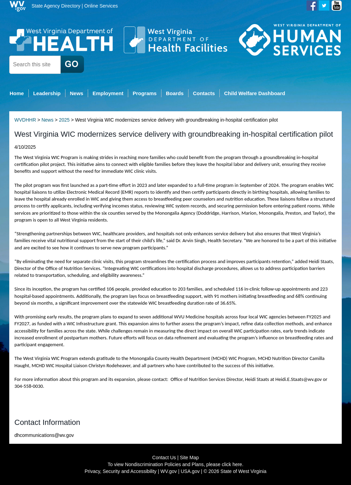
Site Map (189, 457)
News (47, 120)
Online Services (101, 6)
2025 (64, 120)
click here (232, 464)
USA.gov (190, 471)
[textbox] (35, 65)
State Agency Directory (56, 6)
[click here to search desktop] (72, 64)
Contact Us (164, 457)
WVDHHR (25, 120)
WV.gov (168, 471)
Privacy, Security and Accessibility (121, 471)
